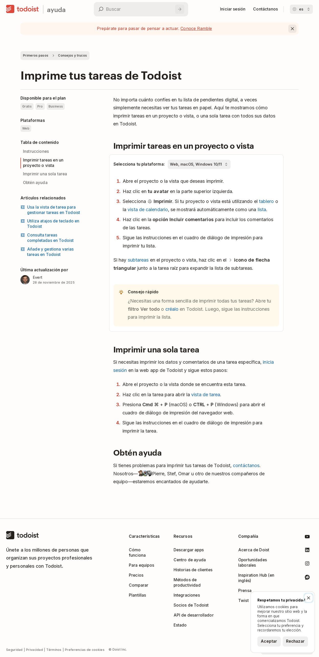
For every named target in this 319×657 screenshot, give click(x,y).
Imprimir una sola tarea (45, 173)
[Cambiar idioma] (301, 9)
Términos (53, 650)
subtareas (138, 260)
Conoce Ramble (196, 28)
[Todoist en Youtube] (307, 537)
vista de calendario (148, 209)
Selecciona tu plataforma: (139, 164)
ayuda (56, 9)
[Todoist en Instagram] (307, 564)
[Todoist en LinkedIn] (307, 550)
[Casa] (22, 9)
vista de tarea (205, 394)
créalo (172, 309)
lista (262, 209)
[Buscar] (179, 9)
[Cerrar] (308, 598)
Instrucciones (36, 151)
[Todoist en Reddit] (307, 578)
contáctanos (246, 465)
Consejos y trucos (72, 55)
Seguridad (14, 650)
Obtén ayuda (35, 182)
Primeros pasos (35, 55)
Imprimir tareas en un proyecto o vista (43, 163)
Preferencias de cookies (85, 650)
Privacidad (34, 650)
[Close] (292, 29)
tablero (266, 201)
